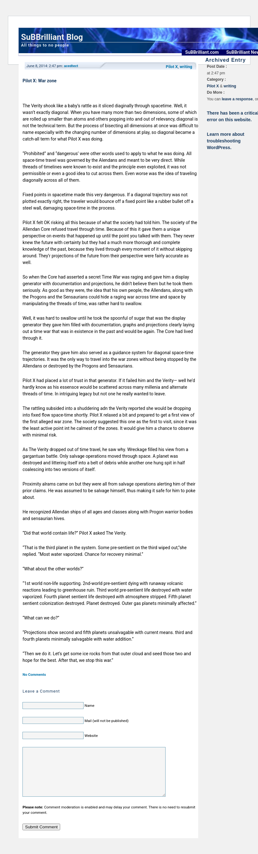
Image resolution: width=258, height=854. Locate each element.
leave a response (237, 99)
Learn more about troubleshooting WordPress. (225, 141)
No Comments (34, 674)
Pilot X (172, 66)
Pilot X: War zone (39, 80)
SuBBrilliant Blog (52, 37)
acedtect (71, 66)
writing (185, 66)
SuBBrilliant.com (202, 52)
